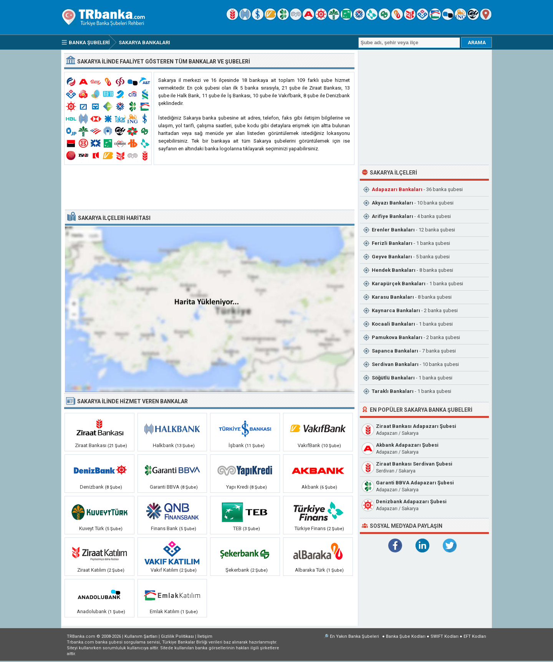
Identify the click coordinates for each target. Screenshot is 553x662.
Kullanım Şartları (140, 636)
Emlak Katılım (164, 611)
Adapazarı (397, 189)
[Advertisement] (209, 187)
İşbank (236, 445)
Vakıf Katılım (164, 570)
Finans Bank (164, 528)
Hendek (394, 270)
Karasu (393, 297)
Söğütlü (393, 378)
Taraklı (393, 391)
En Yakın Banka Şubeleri (354, 636)
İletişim (204, 636)
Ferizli (392, 243)
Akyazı (392, 203)
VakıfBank (309, 445)
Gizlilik (177, 636)
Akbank (310, 487)
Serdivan (395, 364)
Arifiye (392, 216)
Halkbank (163, 445)
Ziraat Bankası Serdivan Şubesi (414, 464)
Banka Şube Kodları (406, 636)
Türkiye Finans (310, 528)
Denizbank (92, 487)
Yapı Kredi (237, 487)
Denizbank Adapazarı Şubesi (411, 501)
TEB (237, 528)
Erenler (393, 230)
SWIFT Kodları (444, 636)
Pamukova (397, 337)
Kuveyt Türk (91, 528)
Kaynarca (396, 310)
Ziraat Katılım (91, 570)
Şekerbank (237, 570)
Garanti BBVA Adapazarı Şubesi (415, 483)
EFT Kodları (475, 636)
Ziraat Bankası (90, 445)
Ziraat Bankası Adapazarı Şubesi (416, 426)
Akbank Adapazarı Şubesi (407, 445)
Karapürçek (399, 283)
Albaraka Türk (310, 570)
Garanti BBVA (164, 487)
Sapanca (395, 351)
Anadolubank (92, 611)
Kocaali (393, 324)
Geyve (392, 256)
